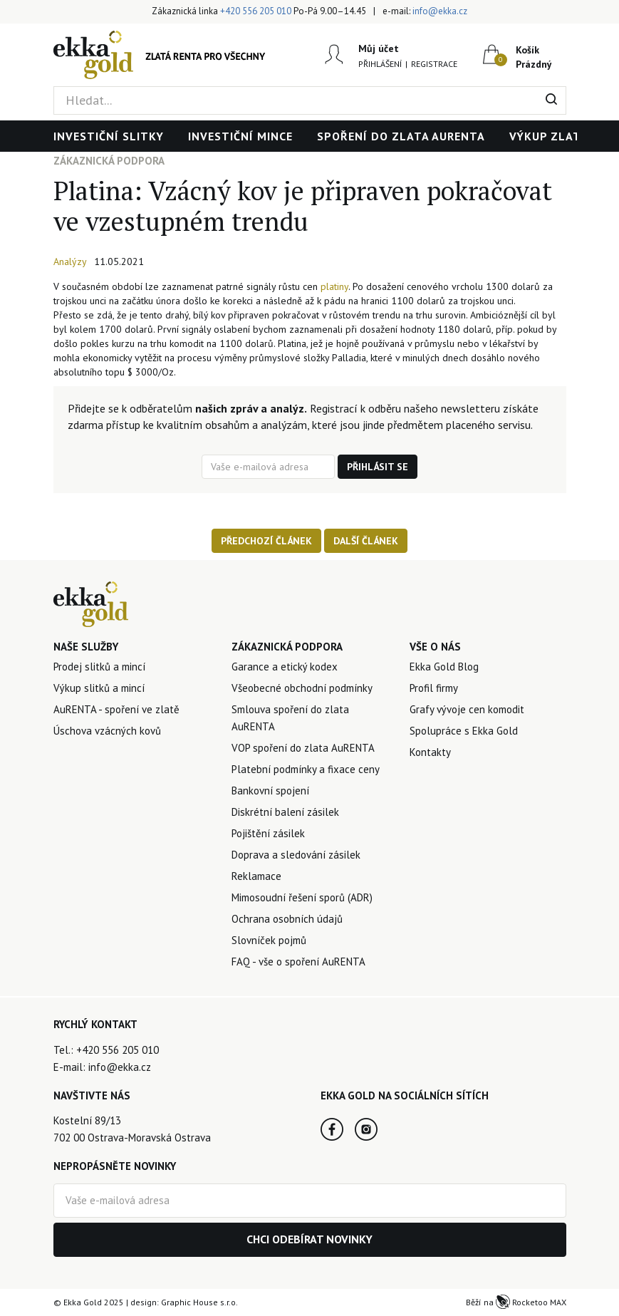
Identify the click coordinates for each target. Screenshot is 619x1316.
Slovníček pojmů (269, 940)
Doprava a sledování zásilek (296, 854)
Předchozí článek (266, 540)
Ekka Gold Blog (444, 666)
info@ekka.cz (439, 11)
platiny (334, 286)
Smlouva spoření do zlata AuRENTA (290, 718)
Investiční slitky (108, 136)
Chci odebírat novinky (309, 1239)
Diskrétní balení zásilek (285, 812)
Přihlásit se (377, 466)
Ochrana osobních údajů (287, 919)
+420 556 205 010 (255, 11)
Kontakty (430, 752)
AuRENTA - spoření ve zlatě (116, 709)
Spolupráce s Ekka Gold (464, 730)
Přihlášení (380, 63)
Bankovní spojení (270, 790)
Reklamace (256, 876)
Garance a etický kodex (285, 666)
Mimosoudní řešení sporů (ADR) (302, 897)
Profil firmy (434, 688)
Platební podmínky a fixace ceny (306, 769)
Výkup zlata (548, 136)
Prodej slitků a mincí (99, 666)
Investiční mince (240, 136)
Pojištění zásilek (268, 833)
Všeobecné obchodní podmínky (302, 688)
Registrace (434, 63)
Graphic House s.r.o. (199, 1302)
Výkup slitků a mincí (99, 688)
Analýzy (70, 261)
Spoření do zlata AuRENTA (401, 136)
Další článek (365, 540)
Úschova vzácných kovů (107, 730)
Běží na (516, 1302)
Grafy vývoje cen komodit (467, 709)
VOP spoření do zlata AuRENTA (303, 748)
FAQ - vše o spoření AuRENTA (298, 961)
